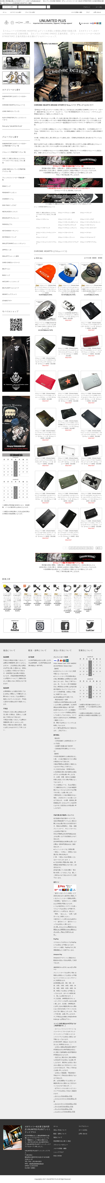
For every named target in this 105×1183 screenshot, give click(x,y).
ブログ (86, 12)
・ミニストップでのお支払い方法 (64, 1111)
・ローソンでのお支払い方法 (63, 1096)
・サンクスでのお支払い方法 (63, 1109)
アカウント (85, 7)
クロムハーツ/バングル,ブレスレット (90, 222)
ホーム (4, 12)
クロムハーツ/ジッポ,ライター (88, 228)
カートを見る (83, 1130)
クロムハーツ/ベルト (85, 232)
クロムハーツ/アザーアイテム (88, 242)
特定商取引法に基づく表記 (62, 1141)
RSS (55, 1156)
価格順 (94, 258)
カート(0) (97, 7)
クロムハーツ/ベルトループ (87, 237)
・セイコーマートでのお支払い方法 (65, 1104)
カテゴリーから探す (14, 12)
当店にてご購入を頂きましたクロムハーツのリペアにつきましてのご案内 (46, 214)
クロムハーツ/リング (85, 212)
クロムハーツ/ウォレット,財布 (66, 212)
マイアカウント (84, 1126)
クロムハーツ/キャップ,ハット (66, 237)
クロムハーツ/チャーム (42, 219)
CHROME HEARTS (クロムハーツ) (47, 206)
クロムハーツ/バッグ (41, 237)
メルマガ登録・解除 (75, 12)
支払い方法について (60, 1130)
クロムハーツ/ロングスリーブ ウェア (68, 242)
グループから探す (29, 12)
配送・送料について (60, 1133)
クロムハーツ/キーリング (43, 228)
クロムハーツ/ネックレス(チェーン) (68, 222)
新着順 (100, 258)
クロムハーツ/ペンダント (65, 219)
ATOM (60, 1156)
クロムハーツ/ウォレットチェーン (67, 228)
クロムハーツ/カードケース (65, 232)
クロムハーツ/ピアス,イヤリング (67, 225)
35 (97, 548)
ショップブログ (59, 1152)
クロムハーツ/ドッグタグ (87, 219)
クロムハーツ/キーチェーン (87, 225)
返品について (58, 1137)
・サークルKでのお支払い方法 (63, 1106)
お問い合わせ (96, 12)
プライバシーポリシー (61, 1145)
